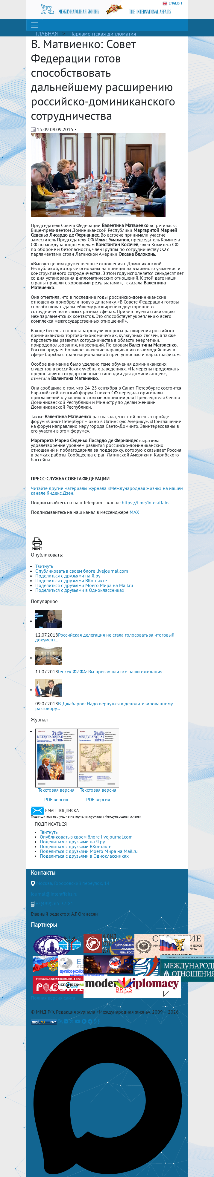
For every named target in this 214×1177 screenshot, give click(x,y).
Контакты (43, 872)
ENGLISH (172, 3)
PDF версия (56, 799)
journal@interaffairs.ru (54, 894)
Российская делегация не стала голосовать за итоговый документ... (104, 637)
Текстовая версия (56, 790)
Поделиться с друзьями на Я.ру (67, 576)
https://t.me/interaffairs (145, 502)
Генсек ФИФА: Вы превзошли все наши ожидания (110, 672)
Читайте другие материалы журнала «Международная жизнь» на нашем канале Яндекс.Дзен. (107, 490)
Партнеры (44, 924)
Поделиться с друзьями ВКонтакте (71, 580)
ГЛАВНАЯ (47, 33)
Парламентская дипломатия (102, 33)
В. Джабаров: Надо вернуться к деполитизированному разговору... (103, 706)
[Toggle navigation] (34, 25)
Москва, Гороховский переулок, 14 (73, 883)
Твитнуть (44, 566)
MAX (134, 512)
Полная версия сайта (53, 998)
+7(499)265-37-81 (54, 903)
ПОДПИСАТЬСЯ (51, 824)
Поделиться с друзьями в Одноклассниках (79, 590)
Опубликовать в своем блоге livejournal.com (81, 571)
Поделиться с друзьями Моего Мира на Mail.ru (84, 585)
